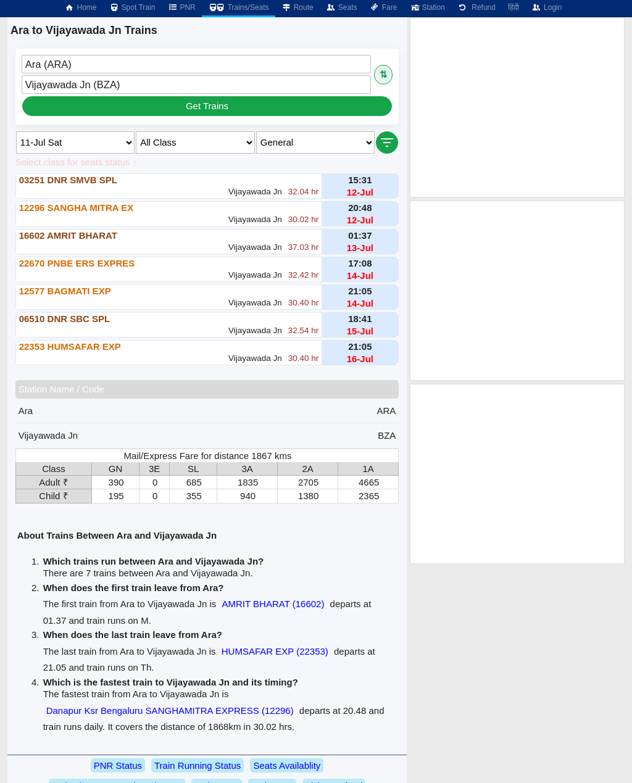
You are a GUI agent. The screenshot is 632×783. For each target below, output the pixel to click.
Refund (476, 7)
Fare (383, 7)
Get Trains (207, 106)
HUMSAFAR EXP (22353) (275, 651)
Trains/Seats (238, 7)
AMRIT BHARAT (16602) (273, 604)
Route (297, 7)
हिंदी (513, 7)
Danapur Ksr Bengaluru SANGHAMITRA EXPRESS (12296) (170, 710)
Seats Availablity (286, 765)
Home (80, 7)
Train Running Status (197, 765)
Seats (341, 7)
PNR (181, 7)
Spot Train (132, 7)
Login (546, 7)
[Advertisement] (517, 107)
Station (426, 7)
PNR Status (118, 765)
